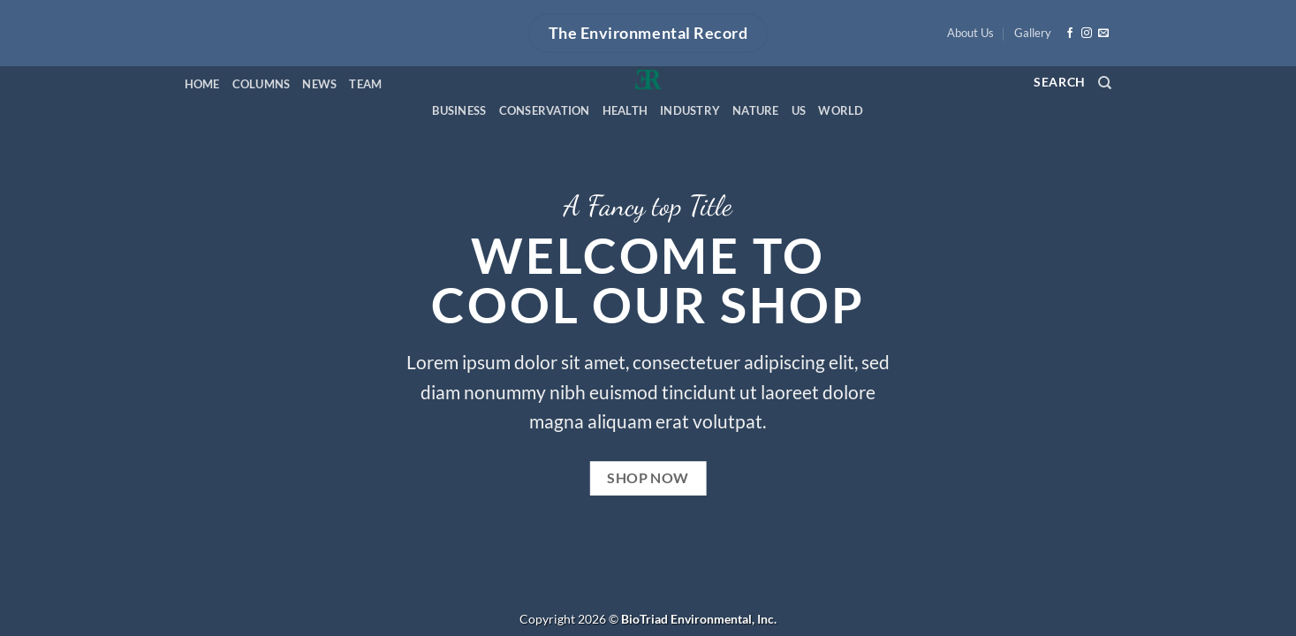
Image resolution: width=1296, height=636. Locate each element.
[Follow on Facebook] (1070, 33)
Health (625, 110)
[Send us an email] (1103, 33)
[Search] (1104, 83)
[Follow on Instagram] (1086, 33)
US (799, 110)
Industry (690, 110)
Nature (755, 110)
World (840, 110)
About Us (970, 33)
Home (202, 84)
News (319, 84)
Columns (261, 84)
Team (365, 84)
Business (459, 110)
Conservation (544, 110)
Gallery (1032, 33)
